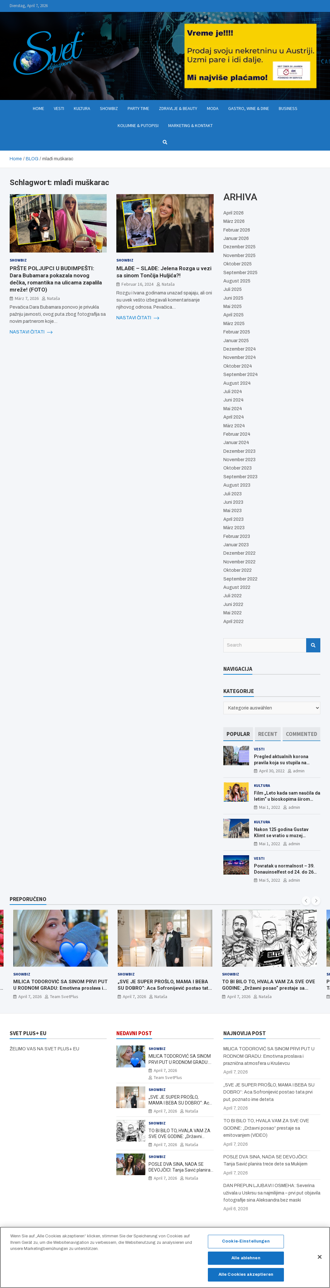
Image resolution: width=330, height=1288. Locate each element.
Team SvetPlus (64, 997)
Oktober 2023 (237, 468)
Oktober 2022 (237, 570)
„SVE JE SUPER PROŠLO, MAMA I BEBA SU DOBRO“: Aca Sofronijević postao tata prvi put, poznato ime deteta (164, 988)
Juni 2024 (233, 400)
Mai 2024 (232, 408)
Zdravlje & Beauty (178, 108)
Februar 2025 (236, 332)
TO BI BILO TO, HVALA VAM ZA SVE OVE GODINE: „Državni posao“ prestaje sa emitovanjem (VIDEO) (268, 988)
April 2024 (233, 417)
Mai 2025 (232, 306)
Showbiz (109, 108)
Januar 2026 (236, 238)
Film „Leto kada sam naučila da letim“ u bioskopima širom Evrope (287, 798)
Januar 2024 (236, 442)
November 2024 (239, 357)
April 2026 (233, 213)
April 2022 (233, 621)
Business (288, 108)
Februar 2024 (236, 434)
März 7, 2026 (27, 298)
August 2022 (236, 587)
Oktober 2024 (237, 366)
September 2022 (240, 579)
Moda (212, 108)
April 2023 (233, 519)
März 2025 (234, 323)
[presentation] (306, 900)
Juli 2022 (232, 595)
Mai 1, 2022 (269, 807)
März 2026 (234, 221)
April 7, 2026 (30, 997)
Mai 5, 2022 (269, 880)
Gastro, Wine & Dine (248, 108)
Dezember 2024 (239, 349)
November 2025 (239, 255)
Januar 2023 (236, 544)
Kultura (82, 108)
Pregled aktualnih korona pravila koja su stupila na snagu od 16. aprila (281, 762)
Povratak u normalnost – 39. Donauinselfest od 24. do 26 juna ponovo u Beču (284, 871)
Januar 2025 (236, 340)
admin (299, 771)
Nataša (53, 298)
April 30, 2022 (272, 771)
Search (313, 645)
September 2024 (240, 374)
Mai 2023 (232, 510)
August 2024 (237, 383)
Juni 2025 (233, 298)
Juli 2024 (232, 391)
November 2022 (239, 562)
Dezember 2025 (239, 246)
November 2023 (239, 459)
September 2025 (240, 272)
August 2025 (236, 281)
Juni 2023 (233, 502)
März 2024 (234, 425)
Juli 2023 (232, 493)
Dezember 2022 (239, 553)
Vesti (59, 108)
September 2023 (240, 476)
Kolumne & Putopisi (138, 125)
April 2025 (233, 314)
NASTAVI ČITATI (31, 332)
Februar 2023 (236, 536)
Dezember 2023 (239, 451)
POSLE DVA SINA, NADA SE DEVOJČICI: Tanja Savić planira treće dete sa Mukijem (179, 1170)
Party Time (138, 108)
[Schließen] (320, 1260)
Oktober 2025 (237, 264)
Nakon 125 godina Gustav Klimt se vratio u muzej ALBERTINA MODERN (281, 835)
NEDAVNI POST (134, 1033)
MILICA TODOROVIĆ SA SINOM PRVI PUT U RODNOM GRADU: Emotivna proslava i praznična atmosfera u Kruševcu (60, 988)
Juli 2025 (232, 289)
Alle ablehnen (245, 1261)
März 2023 (234, 527)
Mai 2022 (232, 612)
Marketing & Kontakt (190, 125)
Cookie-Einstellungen (246, 1244)
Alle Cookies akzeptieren (245, 1277)
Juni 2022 (233, 604)
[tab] (238, 734)
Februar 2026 (236, 230)
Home (38, 108)
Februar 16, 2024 (137, 284)
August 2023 (236, 485)
